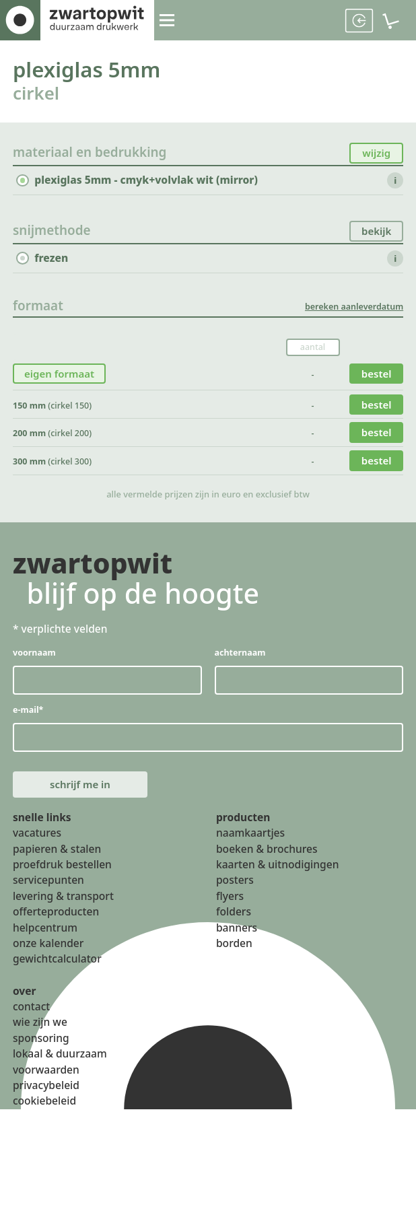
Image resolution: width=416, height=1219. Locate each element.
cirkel (38, 95)
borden (234, 955)
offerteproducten (56, 924)
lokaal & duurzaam (60, 1066)
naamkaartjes (250, 845)
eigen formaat (60, 377)
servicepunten (48, 893)
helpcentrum (45, 940)
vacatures (37, 845)
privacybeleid (46, 1097)
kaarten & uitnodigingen (277, 877)
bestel (376, 377)
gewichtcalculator (57, 972)
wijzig (375, 155)
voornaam (35, 659)
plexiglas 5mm (93, 70)
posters (235, 893)
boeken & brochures (267, 861)
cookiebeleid (44, 1114)
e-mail (28, 717)
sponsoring (41, 1050)
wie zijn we (40, 1035)
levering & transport (63, 908)
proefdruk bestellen (62, 877)
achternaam (240, 659)
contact (31, 1019)
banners (236, 940)
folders (233, 924)
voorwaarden (46, 1082)
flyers (230, 908)
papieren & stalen (57, 861)
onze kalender (48, 955)
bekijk (376, 234)
